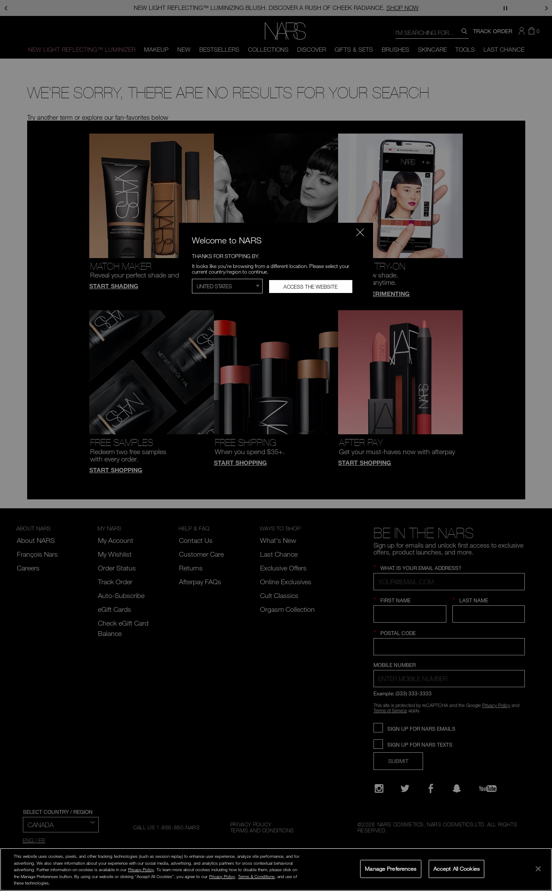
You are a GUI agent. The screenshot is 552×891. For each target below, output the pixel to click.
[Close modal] (360, 232)
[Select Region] (227, 286)
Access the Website (310, 286)
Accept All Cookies (456, 868)
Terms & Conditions (256, 876)
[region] (276, 869)
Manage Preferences (390, 868)
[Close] (538, 868)
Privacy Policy (141, 869)
